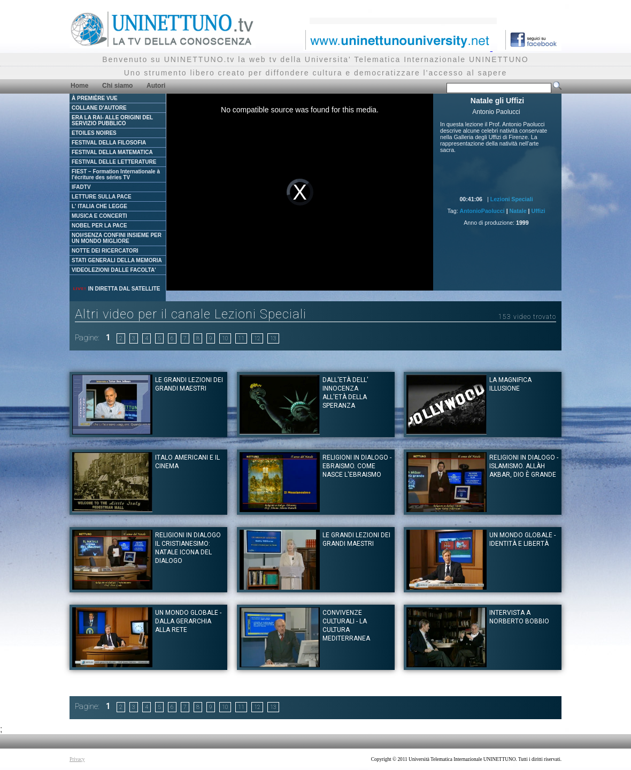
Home (79, 85)
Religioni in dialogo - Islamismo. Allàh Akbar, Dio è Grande (523, 466)
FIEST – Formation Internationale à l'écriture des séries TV (116, 174)
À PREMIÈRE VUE (95, 98)
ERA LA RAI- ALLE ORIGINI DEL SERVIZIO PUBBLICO (112, 120)
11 (241, 338)
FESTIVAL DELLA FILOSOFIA (109, 143)
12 (257, 338)
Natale (518, 211)
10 (225, 338)
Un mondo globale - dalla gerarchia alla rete (188, 621)
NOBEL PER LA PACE (99, 225)
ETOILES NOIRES (94, 133)
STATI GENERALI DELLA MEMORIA (117, 260)
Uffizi (538, 211)
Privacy (77, 759)
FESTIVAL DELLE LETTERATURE (114, 162)
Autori (156, 85)
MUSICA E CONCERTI (99, 216)
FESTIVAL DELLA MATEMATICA (112, 152)
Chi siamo (117, 85)
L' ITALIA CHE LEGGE (99, 206)
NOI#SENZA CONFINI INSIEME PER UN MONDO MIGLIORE (116, 238)
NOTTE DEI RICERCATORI (105, 251)
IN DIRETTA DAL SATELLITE (116, 289)
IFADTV (81, 187)
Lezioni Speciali (511, 199)
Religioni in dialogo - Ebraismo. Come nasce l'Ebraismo (356, 466)
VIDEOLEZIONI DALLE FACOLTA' (114, 270)
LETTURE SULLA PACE (102, 197)
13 (273, 338)
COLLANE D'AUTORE (99, 108)
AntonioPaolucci (482, 211)
